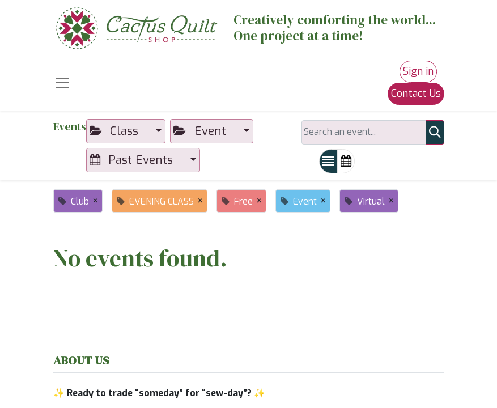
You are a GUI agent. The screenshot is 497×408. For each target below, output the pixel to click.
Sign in (418, 71)
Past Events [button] (133, 160)
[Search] (435, 132)
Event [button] (201, 131)
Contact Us (416, 93)
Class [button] (116, 131)
